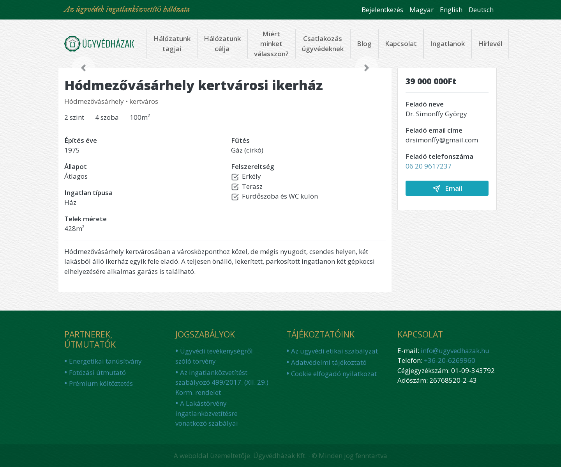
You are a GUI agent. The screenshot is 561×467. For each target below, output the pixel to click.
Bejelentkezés (382, 9)
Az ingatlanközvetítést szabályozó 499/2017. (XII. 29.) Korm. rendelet (221, 382)
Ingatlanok (447, 43)
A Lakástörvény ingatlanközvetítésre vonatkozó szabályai (206, 413)
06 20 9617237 (429, 166)
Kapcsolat (401, 43)
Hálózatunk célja (222, 43)
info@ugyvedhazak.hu (455, 350)
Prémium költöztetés (101, 383)
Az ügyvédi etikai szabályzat (334, 350)
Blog (364, 43)
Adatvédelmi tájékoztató (329, 362)
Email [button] (447, 188)
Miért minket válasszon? (271, 43)
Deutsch (481, 9)
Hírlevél (490, 43)
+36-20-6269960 (449, 360)
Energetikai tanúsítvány (105, 361)
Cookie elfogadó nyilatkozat (334, 373)
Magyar (421, 9)
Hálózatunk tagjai (172, 43)
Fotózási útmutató (97, 372)
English (451, 9)
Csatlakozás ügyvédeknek (323, 43)
